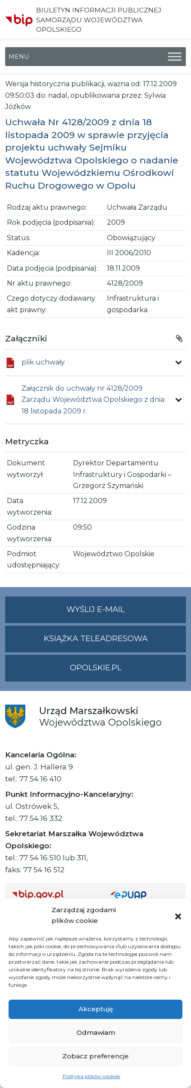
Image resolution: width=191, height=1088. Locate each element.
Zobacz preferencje (95, 1056)
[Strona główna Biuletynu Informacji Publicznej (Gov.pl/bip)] (54, 895)
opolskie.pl (95, 667)
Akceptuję (96, 1009)
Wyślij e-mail (126, 613)
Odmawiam (95, 1032)
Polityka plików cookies (91, 1076)
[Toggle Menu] (175, 57)
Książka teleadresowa (96, 638)
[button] (178, 915)
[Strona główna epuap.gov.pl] (144, 895)
